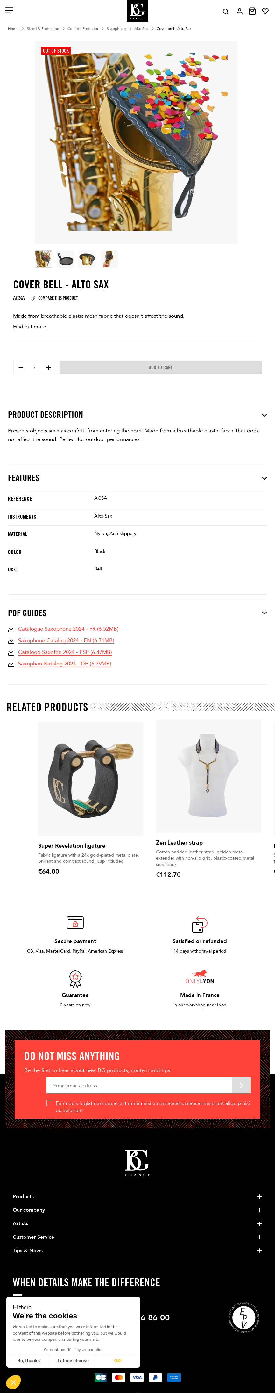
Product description (137, 415)
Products (23, 1196)
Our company (29, 1210)
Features (137, 478)
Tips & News (28, 1250)
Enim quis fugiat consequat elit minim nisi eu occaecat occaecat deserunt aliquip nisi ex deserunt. (153, 1107)
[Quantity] (34, 368)
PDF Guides (137, 613)
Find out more (29, 326)
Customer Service (33, 1237)
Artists (20, 1223)
